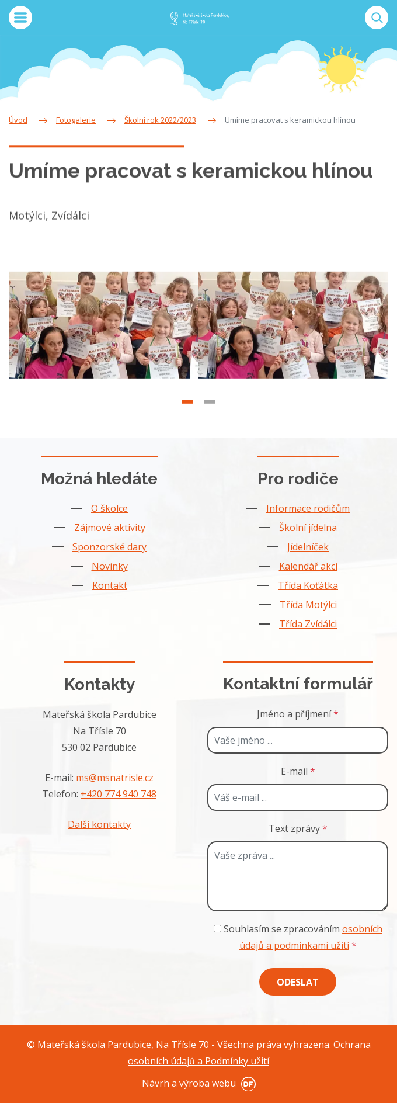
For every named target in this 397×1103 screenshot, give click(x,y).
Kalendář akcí (308, 566)
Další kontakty (99, 824)
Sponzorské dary (109, 546)
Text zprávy (298, 828)
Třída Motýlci (308, 604)
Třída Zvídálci (308, 624)
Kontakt (109, 585)
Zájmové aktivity (109, 527)
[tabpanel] (103, 337)
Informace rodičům (308, 508)
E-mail (298, 771)
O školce (109, 508)
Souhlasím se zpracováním (298, 937)
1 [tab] (187, 413)
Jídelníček (308, 546)
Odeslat (298, 982)
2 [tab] (209, 413)
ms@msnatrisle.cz (115, 777)
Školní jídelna (308, 527)
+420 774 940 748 (118, 794)
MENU (20, 17)
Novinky (110, 566)
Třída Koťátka (308, 585)
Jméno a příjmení (298, 713)
